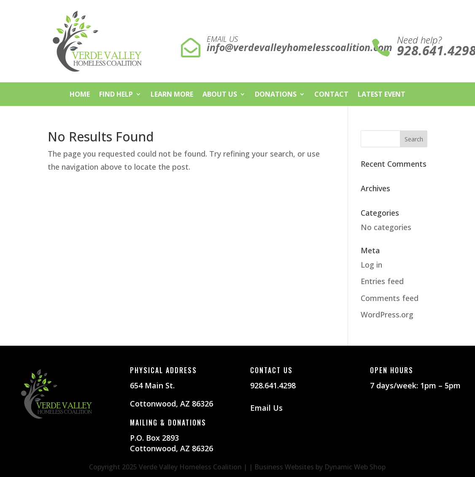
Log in (371, 265)
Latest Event (381, 95)
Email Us (266, 408)
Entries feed (382, 281)
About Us (219, 95)
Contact (331, 95)
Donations (276, 95)
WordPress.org (387, 314)
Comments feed (389, 298)
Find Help (116, 95)
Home (80, 95)
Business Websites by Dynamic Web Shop (320, 467)
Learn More (172, 95)
